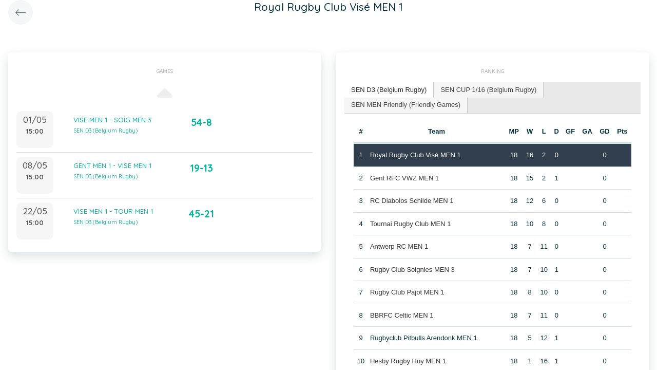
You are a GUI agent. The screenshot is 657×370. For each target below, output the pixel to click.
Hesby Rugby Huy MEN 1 (408, 361)
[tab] (389, 90)
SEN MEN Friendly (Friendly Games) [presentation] (405, 104)
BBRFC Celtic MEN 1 (402, 315)
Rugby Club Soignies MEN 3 (412, 269)
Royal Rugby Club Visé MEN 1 (415, 155)
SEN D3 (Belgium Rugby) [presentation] (389, 90)
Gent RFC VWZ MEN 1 (404, 178)
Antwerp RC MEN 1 (399, 246)
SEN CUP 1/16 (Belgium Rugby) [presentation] (488, 90)
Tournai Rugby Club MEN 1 (410, 224)
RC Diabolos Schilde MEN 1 (412, 201)
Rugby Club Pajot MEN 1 (407, 292)
